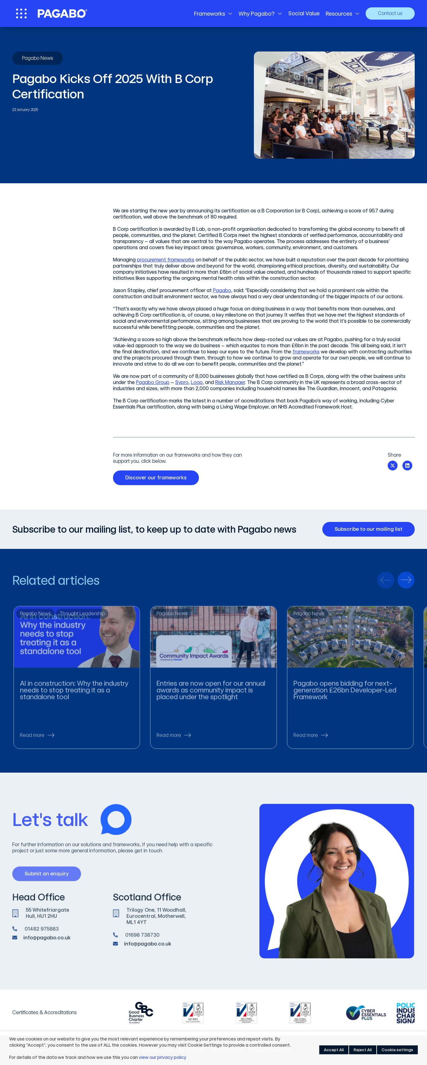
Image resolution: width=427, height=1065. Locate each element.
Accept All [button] (334, 1050)
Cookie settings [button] (397, 1050)
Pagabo (222, 290)
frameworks (306, 352)
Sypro (181, 382)
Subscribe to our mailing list (371, 529)
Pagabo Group (152, 382)
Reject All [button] (363, 1050)
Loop (197, 382)
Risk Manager (230, 382)
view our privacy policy (162, 1057)
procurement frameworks (165, 260)
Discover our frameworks (158, 478)
